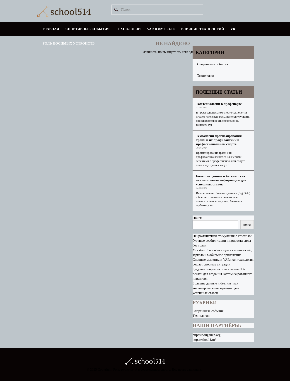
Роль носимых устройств (68, 43)
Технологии (128, 29)
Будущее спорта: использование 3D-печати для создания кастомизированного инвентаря (222, 273)
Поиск (197, 218)
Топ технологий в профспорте (219, 104)
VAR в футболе (161, 29)
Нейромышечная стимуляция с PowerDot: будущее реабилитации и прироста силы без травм (223, 240)
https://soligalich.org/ (207, 335)
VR (232, 29)
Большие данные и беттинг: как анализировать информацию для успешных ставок (221, 180)
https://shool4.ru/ (204, 339)
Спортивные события (87, 29)
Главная (51, 29)
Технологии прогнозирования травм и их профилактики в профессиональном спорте (219, 140)
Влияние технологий (202, 29)
